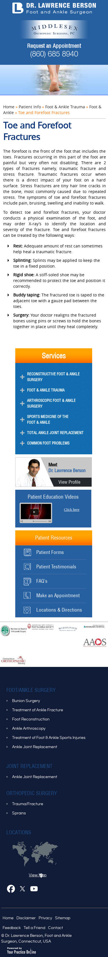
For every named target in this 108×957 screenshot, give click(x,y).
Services (54, 355)
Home (8, 106)
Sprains (19, 813)
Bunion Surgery (26, 701)
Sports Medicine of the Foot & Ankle (48, 419)
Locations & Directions (59, 610)
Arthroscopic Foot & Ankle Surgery (51, 403)
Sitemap (62, 918)
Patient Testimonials (56, 566)
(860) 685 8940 (54, 54)
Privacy (45, 918)
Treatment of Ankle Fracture (37, 710)
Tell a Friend (34, 928)
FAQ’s (42, 581)
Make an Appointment (58, 595)
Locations (18, 832)
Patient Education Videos (53, 496)
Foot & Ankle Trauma (65, 106)
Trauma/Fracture (27, 804)
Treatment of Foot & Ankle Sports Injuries (49, 738)
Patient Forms (50, 552)
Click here (71, 509)
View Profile (69, 482)
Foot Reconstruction (31, 719)
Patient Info (30, 106)
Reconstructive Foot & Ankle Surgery (53, 377)
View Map (37, 875)
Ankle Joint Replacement (34, 747)
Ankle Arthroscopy (29, 729)
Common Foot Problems (48, 443)
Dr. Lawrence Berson (67, 467)
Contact (55, 928)
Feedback (12, 928)
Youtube (35, 890)
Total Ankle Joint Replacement (55, 432)
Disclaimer (26, 918)
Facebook (12, 890)
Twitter (23, 890)
